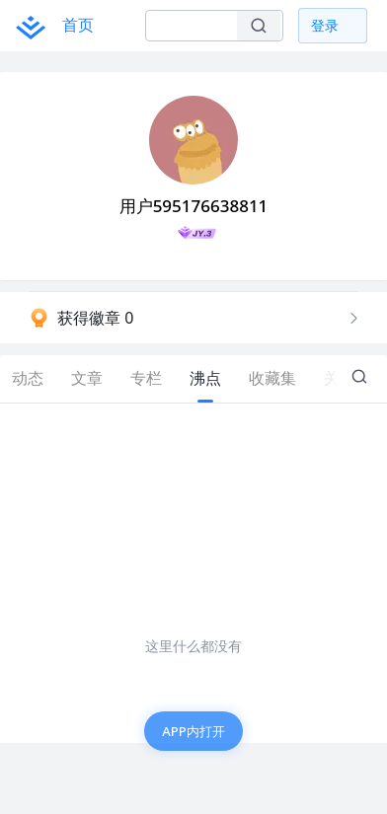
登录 (325, 25)
